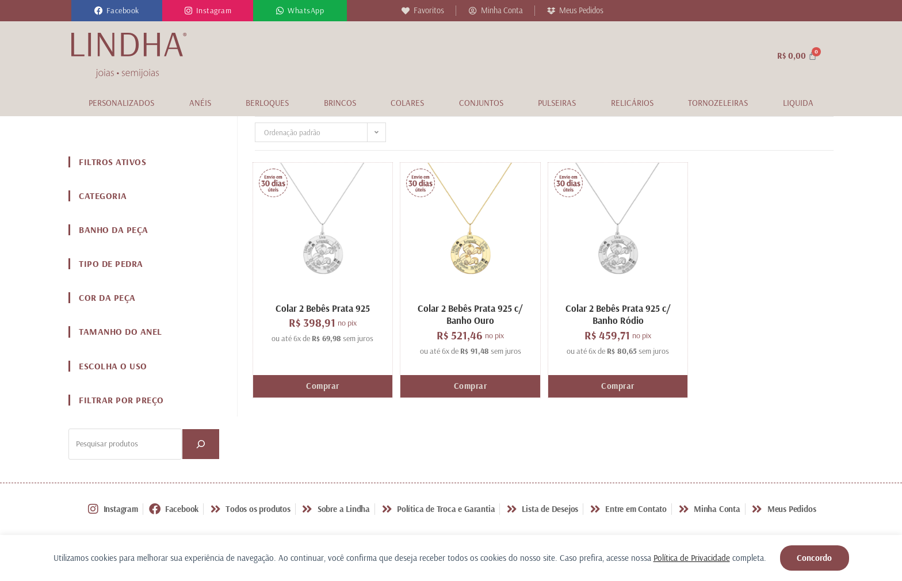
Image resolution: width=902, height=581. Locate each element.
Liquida (798, 102)
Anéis (200, 102)
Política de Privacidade (691, 557)
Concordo (814, 557)
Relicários (632, 102)
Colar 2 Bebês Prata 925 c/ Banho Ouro (470, 314)
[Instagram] (188, 10)
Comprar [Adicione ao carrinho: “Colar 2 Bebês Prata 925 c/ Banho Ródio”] (618, 385)
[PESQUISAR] (201, 444)
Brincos (340, 102)
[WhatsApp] (280, 10)
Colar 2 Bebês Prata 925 (323, 308)
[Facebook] (98, 10)
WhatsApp (306, 10)
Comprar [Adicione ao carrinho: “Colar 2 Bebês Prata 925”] (322, 385)
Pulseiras (557, 102)
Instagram (214, 10)
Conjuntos (481, 102)
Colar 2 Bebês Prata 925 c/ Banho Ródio (618, 314)
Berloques (267, 102)
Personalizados (121, 102)
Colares (407, 102)
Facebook (122, 10)
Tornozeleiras (718, 102)
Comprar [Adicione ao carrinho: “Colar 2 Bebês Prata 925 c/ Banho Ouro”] (470, 385)
